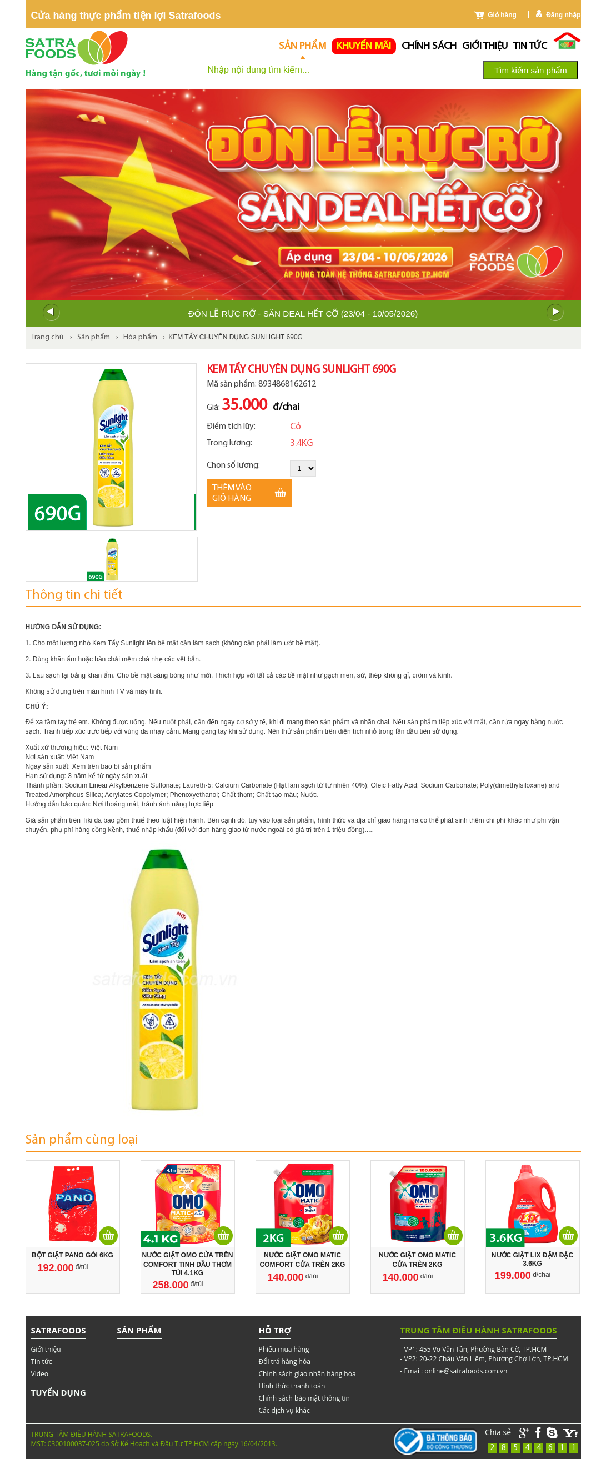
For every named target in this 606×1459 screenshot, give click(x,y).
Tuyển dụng (58, 1392)
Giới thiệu (485, 46)
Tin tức (530, 46)
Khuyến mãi (363, 46)
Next (555, 313)
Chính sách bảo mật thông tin (304, 1398)
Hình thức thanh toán (292, 1386)
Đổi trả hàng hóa (284, 1361)
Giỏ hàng (502, 15)
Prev (51, 313)
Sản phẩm (302, 46)
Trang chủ (47, 337)
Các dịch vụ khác (284, 1410)
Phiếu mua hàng (284, 1349)
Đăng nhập (563, 15)
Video (39, 1373)
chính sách (429, 46)
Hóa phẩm (140, 337)
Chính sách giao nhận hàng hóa (307, 1373)
